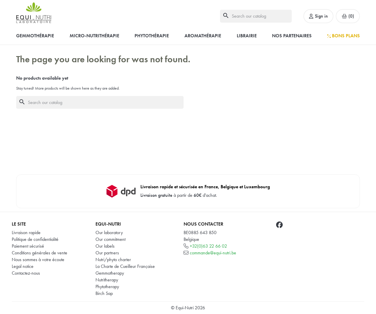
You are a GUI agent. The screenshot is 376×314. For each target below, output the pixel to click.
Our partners (107, 253)
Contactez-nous (26, 273)
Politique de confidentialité (35, 239)
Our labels (105, 246)
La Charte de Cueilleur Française (125, 266)
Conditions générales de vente (39, 253)
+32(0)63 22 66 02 (208, 246)
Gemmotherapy (109, 273)
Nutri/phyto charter (113, 259)
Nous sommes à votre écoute (38, 259)
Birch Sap (104, 293)
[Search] (256, 16)
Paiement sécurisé (28, 246)
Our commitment (110, 239)
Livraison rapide (26, 232)
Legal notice (22, 266)
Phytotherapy (107, 286)
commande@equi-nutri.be (213, 253)
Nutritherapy (106, 280)
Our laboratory (109, 232)
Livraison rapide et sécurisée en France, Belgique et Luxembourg (205, 187)
